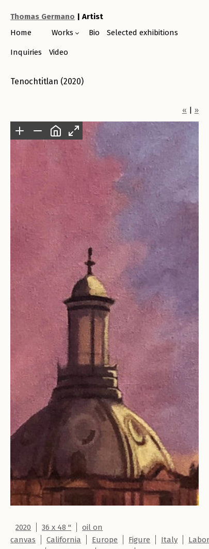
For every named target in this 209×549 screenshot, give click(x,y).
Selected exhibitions (142, 32)
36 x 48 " (56, 527)
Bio (94, 32)
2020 (23, 527)
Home (20, 32)
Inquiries (26, 52)
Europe (105, 539)
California (63, 539)
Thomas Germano (42, 16)
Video (58, 52)
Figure (139, 539)
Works (62, 32)
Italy (169, 539)
